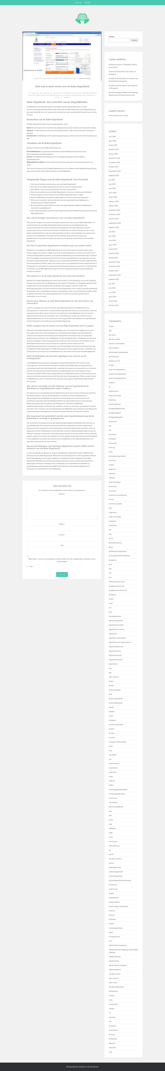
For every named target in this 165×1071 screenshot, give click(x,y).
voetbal (111, 1009)
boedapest (112, 439)
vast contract (113, 978)
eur (110, 530)
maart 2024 (113, 249)
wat (110, 1022)
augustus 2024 (114, 227)
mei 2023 (112, 292)
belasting (112, 400)
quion (111, 820)
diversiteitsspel (115, 482)
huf (110, 608)
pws (110, 815)
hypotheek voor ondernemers (120, 642)
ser (110, 850)
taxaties (112, 911)
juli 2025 (112, 180)
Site (62, 545)
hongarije (112, 595)
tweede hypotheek (115, 928)
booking (112, 447)
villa (110, 1000)
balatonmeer (114, 391)
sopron (111, 863)
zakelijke (112, 1048)
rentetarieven (90, 95)
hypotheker (113, 664)
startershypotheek (116, 876)
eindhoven (113, 525)
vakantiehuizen (115, 957)
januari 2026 (113, 154)
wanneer (112, 1017)
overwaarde (113, 802)
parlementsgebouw (116, 807)
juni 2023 (112, 288)
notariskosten (114, 763)
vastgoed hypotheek (116, 987)
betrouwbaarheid (65, 93)
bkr (110, 426)
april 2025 (112, 193)
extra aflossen (76, 93)
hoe (110, 577)
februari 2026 (114, 149)
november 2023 (114, 266)
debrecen (112, 473)
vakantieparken (115, 970)
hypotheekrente (115, 651)
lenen (111, 716)
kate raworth (114, 677)
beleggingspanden (116, 417)
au (109, 387)
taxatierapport (114, 902)
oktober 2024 (113, 219)
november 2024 (114, 214)
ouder (111, 776)
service (57, 97)
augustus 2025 (114, 175)
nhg (110, 750)
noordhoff (112, 755)
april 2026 (112, 141)
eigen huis (113, 512)
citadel (111, 465)
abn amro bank (114, 339)
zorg (110, 1052)
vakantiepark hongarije (118, 965)
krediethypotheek (115, 703)
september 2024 (115, 223)
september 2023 (115, 275)
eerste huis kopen (115, 504)
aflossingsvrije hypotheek (118, 352)
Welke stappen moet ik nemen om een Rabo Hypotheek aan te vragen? (57, 195)
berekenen (113, 422)
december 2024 (114, 210)
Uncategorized (114, 937)
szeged (111, 893)
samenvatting (114, 846)
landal (111, 707)
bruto (111, 452)
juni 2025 (112, 184)
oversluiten (66, 95)
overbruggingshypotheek (118, 789)
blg (110, 430)
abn (110, 331)
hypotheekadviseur (116, 647)
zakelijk (112, 1043)
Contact (87, 3)
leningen (112, 720)
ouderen (112, 781)
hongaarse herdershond (118, 590)
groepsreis (113, 560)
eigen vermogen (115, 517)
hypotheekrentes (115, 655)
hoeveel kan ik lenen (117, 582)
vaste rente (113, 983)
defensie (112, 478)
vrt (110, 1013)
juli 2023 (112, 284)
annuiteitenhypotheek (117, 378)
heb (110, 569)
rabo (110, 824)
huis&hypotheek (115, 616)
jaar (110, 673)
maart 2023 (113, 301)
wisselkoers (113, 1030)
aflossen (56, 93)
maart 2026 (113, 145)
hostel (111, 599)
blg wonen (112, 434)
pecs (110, 811)
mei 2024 (112, 240)
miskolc (112, 737)
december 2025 (114, 158)
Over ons (78, 3)
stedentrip (113, 885)
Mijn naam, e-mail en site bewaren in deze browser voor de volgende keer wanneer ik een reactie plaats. (62, 560)
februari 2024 (114, 253)
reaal (111, 833)
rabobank (46, 93)
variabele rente (114, 974)
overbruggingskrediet (117, 794)
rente (83, 95)
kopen (111, 681)
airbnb (111, 365)
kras (110, 694)
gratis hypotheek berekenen (119, 556)
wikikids (112, 1026)
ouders (111, 785)
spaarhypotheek (115, 867)
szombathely (114, 898)
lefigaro (112, 711)
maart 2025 (113, 197)
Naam (62, 524)
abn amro (112, 335)
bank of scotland (115, 396)
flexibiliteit (85, 93)
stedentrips (113, 889)
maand (111, 729)
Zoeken (111, 37)
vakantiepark (114, 961)
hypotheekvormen (116, 660)
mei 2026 (112, 136)
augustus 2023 (114, 279)
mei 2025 (112, 188)
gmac (111, 547)
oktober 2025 (113, 167)
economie (112, 491)
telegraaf (112, 919)
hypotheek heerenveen (117, 638)
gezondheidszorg (115, 543)
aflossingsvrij (114, 348)
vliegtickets (113, 1004)
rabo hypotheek (76, 95)
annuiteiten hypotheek (117, 374)
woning (111, 1034)
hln (110, 573)
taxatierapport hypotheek (118, 906)
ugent (111, 932)
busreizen (112, 460)
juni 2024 (112, 236)
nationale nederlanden (117, 742)
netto (111, 746)
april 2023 (112, 297)
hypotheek (113, 634)
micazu (111, 733)
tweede (111, 924)
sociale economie (115, 859)
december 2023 (114, 262)
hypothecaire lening (116, 629)
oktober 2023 (113, 271)
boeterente (113, 443)
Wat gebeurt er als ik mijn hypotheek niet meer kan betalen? (54, 189)
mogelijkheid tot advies (54, 95)
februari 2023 (114, 305)
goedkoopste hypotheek (117, 551)
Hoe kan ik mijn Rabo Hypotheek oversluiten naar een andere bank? (56, 187)
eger (110, 508)
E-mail (62, 535)
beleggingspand (115, 413)
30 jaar (111, 326)
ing (110, 668)
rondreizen (113, 841)
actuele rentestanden (117, 344)
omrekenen (113, 768)
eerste (111, 499)
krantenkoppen (115, 690)
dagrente (112, 469)
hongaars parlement (116, 586)
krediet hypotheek (116, 699)
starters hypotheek (116, 872)
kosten (43, 95)
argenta (112, 383)
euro (110, 534)
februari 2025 (114, 201)
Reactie (62, 494)
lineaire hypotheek (116, 725)
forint (111, 538)
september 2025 (115, 171)
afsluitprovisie (114, 361)
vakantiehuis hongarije (117, 945)
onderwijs (112, 772)
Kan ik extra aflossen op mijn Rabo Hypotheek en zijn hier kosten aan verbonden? (61, 192)
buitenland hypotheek (117, 456)
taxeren (112, 915)
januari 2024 (113, 258)
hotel (111, 603)
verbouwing (113, 991)
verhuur (112, 996)
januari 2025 (113, 206)
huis (110, 612)
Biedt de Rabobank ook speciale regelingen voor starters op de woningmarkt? (60, 197)
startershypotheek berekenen (120, 880)
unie (110, 941)
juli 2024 (112, 232)
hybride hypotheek (116, 621)
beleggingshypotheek (117, 408)
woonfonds (113, 1039)
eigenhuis (112, 521)
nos (110, 759)
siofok (111, 854)
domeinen (113, 486)
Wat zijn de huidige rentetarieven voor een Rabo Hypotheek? (53, 184)
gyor (110, 564)
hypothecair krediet (116, 625)
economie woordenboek (118, 495)
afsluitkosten (114, 357)
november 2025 (114, 162)
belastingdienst (115, 404)
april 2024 (112, 245)
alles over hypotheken (117, 369)
